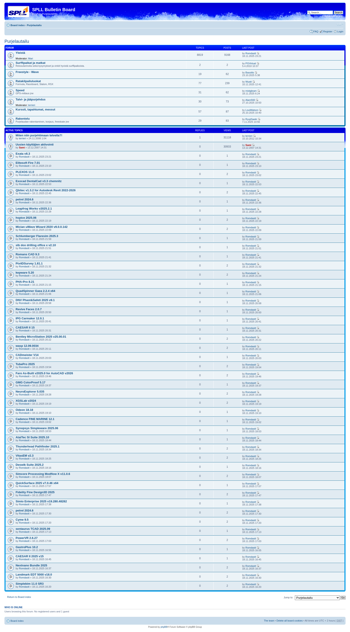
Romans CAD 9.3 (27, 254)
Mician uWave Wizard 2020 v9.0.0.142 (42, 227)
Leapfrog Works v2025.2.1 (34, 208)
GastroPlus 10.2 (27, 547)
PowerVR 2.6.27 (27, 538)
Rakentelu (23, 118)
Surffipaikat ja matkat (30, 62)
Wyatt (249, 81)
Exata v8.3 (23, 153)
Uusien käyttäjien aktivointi (35, 144)
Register (327, 31)
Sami (22, 147)
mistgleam (251, 90)
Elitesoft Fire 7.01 (28, 162)
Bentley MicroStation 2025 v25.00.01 (41, 336)
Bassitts (250, 72)
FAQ (315, 31)
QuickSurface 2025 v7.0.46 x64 (37, 483)
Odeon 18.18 (24, 410)
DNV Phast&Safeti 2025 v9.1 (35, 300)
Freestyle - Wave (27, 72)
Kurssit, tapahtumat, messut (35, 109)
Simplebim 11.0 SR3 (30, 583)
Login (340, 31)
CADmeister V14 (27, 355)
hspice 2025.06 (26, 217)
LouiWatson (252, 110)
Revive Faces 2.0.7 (29, 309)
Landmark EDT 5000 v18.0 (34, 574)
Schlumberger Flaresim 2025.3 (37, 236)
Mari (30, 58)
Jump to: (288, 597)
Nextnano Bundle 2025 (31, 565)
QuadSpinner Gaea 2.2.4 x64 (35, 291)
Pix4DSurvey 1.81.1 (29, 263)
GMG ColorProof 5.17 (30, 382)
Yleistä (20, 52)
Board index (17, 25)
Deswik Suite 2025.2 (30, 464)
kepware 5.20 (25, 272)
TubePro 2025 (25, 364)
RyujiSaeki (251, 119)
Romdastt (251, 53)
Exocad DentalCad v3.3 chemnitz (39, 181)
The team (269, 620)
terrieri (31, 105)
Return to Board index (19, 597)
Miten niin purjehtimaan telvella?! (39, 135)
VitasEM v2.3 (24, 455)
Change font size (340, 24)
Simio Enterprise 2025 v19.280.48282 (41, 501)
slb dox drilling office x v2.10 (36, 245)
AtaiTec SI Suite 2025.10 (32, 437)
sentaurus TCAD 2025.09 (33, 528)
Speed (20, 90)
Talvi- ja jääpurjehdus (31, 99)
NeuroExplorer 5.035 (30, 391)
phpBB (163, 627)
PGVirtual (251, 63)
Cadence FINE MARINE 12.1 (35, 419)
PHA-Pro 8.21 (25, 281)
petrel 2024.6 (24, 199)
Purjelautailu (34, 25)
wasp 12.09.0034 (27, 345)
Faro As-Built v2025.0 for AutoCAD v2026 (44, 373)
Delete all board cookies (290, 620)
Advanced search (333, 16)
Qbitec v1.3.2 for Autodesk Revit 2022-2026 (46, 190)
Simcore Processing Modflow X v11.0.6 (43, 474)
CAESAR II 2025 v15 (30, 556)
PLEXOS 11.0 (25, 172)
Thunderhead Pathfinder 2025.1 (37, 446)
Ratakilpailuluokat (28, 81)
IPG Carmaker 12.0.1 (30, 318)
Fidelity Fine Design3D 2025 (35, 492)
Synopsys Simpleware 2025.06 (37, 428)
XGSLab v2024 (26, 400)
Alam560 (250, 100)
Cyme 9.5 (22, 519)
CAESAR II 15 (25, 327)
